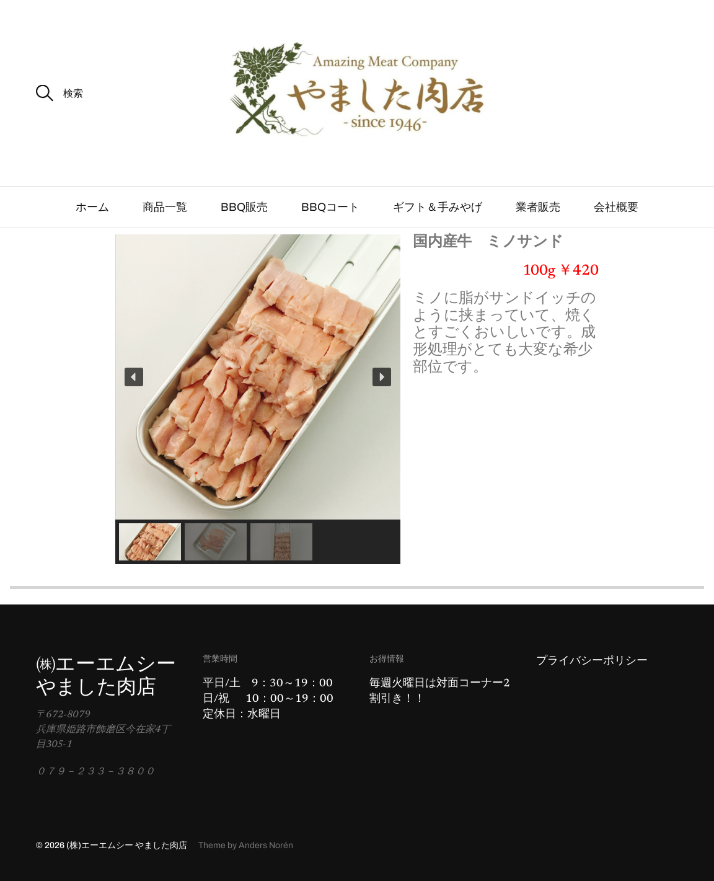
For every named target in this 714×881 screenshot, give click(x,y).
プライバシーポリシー (592, 661)
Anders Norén (266, 845)
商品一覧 (165, 207)
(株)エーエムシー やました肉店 (126, 845)
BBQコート (330, 207)
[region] (257, 399)
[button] (134, 377)
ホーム (92, 207)
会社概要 (616, 207)
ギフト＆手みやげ (437, 207)
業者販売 (538, 207)
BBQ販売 (244, 207)
